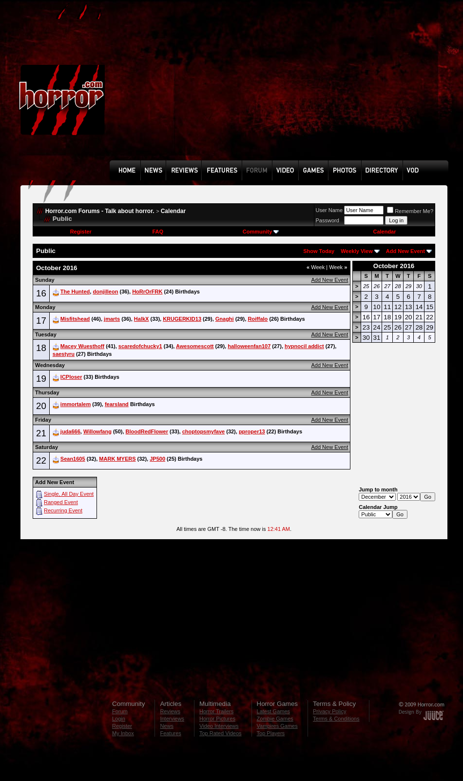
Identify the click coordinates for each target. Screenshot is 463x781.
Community (261, 231)
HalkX (141, 319)
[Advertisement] (197, 87)
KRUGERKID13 (182, 319)
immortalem (75, 404)
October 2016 (393, 266)
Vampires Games (277, 726)
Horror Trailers (216, 711)
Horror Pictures (217, 719)
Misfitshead (75, 319)
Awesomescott (194, 346)
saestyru (64, 354)
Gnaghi (224, 319)
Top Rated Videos (220, 733)
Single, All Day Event (69, 494)
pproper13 (252, 431)
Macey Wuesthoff (82, 346)
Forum (120, 711)
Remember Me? (410, 211)
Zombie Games (275, 719)
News (167, 726)
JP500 (157, 459)
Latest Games (273, 711)
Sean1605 (72, 459)
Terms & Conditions (336, 719)
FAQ (157, 231)
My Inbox (123, 733)
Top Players (271, 733)
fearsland (117, 404)
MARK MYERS (117, 459)
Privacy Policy (329, 711)
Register (81, 231)
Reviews (170, 711)
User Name (329, 210)
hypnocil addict (304, 346)
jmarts (112, 319)
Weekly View (357, 251)
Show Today (318, 251)
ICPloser (71, 377)
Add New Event (405, 251)
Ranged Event (61, 502)
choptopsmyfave (203, 431)
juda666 (70, 431)
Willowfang (97, 431)
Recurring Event (63, 510)
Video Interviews (219, 726)
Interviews (172, 719)
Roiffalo (258, 319)
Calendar (173, 211)
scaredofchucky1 (140, 346)
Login (118, 719)
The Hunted (75, 291)
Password (327, 220)
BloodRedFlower (147, 431)
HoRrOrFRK (147, 291)
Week (316, 267)
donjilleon (105, 291)
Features (170, 733)
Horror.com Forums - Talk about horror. (99, 211)
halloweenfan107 (249, 346)
